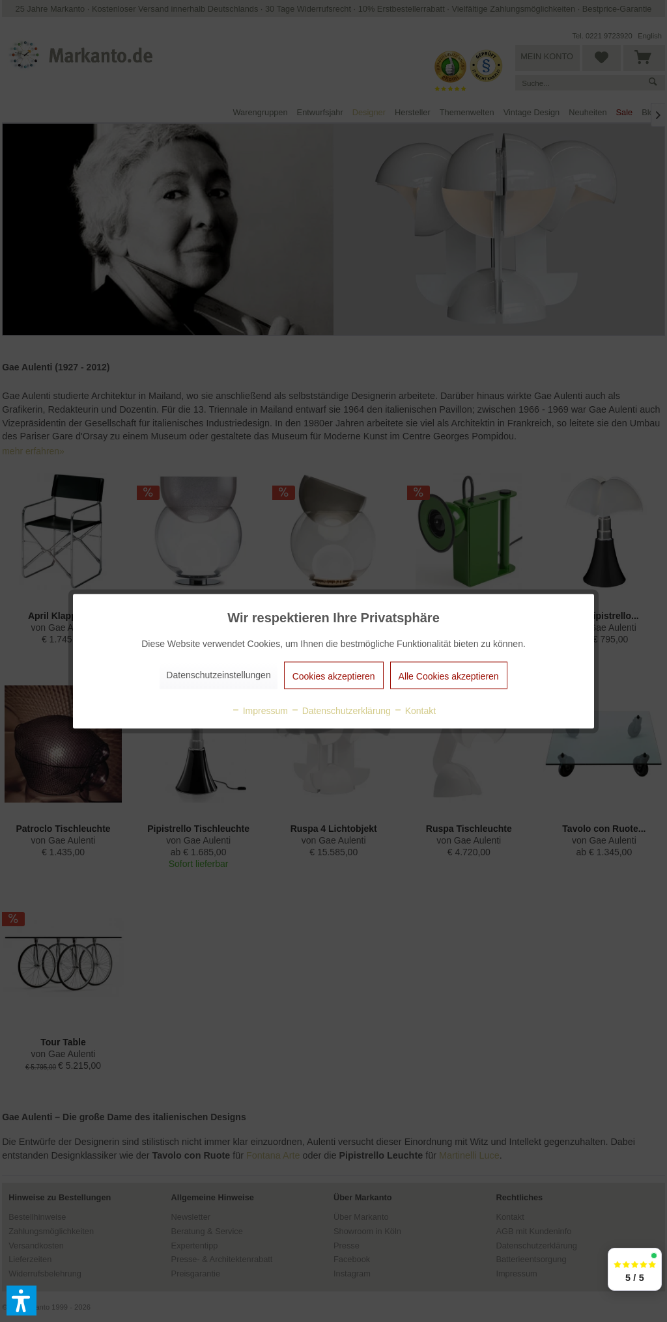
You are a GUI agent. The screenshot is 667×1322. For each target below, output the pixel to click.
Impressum (259, 710)
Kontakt (414, 710)
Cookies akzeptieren (333, 675)
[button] (21, 1300)
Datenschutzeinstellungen (218, 674)
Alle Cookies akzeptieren (449, 675)
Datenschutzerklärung (341, 710)
